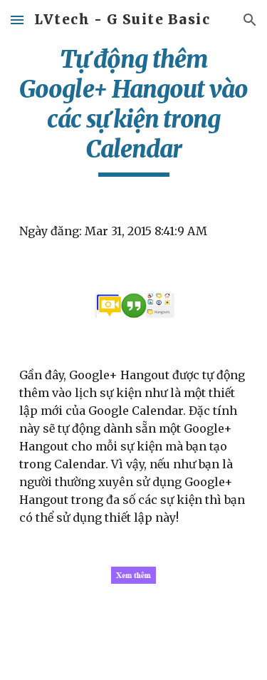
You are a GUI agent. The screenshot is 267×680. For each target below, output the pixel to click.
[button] (17, 19)
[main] (134, 110)
